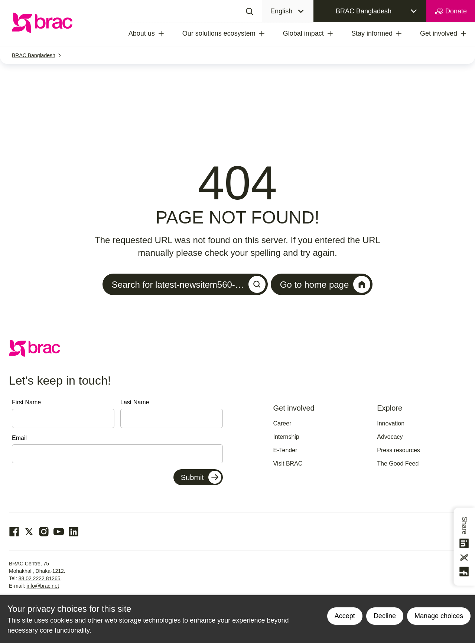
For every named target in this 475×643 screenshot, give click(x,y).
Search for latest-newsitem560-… (189, 284)
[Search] (249, 11)
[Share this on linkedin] (464, 543)
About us (141, 33)
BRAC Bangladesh (363, 11)
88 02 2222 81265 (40, 578)
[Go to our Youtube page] (58, 531)
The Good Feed (398, 463)
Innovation (390, 423)
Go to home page (325, 284)
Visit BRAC (288, 463)
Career (282, 423)
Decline (385, 616)
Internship (286, 437)
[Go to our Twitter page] (29, 531)
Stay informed (372, 33)
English (281, 11)
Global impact (303, 33)
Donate (451, 11)
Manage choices (438, 616)
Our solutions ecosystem (219, 33)
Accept (345, 616)
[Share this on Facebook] (464, 572)
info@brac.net (42, 586)
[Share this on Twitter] (464, 557)
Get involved (438, 33)
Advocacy (390, 437)
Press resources (398, 450)
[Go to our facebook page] (14, 531)
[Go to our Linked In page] (73, 531)
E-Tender (285, 450)
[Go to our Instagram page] (44, 531)
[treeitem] (168, 33)
